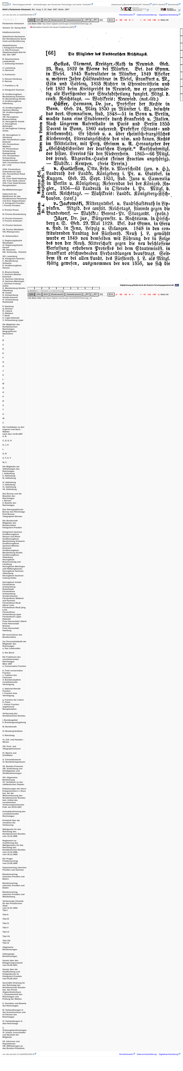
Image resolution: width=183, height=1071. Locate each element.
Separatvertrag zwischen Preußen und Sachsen (14, 868)
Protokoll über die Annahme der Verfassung (11, 822)
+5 (144, 20)
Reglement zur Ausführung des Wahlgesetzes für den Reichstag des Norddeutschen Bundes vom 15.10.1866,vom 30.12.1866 (13, 847)
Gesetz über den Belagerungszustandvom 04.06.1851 (12, 962)
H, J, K (5, 445)
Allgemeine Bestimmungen (9, 948)
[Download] (173, 4)
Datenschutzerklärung (147, 15)
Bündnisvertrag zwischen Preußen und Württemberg (13, 894)
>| (158, 20)
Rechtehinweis (126, 15)
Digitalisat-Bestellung (168, 15)
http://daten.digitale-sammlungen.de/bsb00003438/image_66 (67, 24)
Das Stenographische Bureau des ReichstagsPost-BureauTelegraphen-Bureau (13, 513)
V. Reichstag (8, 735)
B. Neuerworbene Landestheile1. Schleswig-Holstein (12, 61)
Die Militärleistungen (12, 190)
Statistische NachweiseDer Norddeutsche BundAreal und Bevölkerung (14, 38)
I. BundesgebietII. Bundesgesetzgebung (14, 721)
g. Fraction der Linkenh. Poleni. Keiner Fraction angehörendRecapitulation (13, 704)
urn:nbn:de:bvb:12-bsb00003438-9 (18, 15)
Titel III (5, 919)
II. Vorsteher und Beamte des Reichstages (14, 1004)
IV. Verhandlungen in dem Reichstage (12, 1022)
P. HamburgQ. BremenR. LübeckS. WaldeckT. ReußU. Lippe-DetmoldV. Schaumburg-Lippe (12, 313)
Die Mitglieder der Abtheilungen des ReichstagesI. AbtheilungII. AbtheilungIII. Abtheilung (11, 472)
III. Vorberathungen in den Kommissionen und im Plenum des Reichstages (14, 1013)
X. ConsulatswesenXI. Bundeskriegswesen (13, 760)
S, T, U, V (6, 458)
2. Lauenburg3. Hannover (8, 69)
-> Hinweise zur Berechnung (50, 291)
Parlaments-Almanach (13, 23)
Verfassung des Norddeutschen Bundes (13, 714)
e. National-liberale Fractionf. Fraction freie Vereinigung (11, 692)
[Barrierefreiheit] (130, 4)
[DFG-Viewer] (158, 4)
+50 (154, 20)
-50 (121, 20)
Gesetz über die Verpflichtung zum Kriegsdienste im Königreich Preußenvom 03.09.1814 (12, 974)
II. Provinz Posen (10, 210)
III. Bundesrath (9, 726)
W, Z (4, 462)
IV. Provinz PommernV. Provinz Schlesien (12, 219)
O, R (4, 453)
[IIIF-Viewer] (143, 4)
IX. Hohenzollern (10, 236)
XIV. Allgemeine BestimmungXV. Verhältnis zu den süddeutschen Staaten (13, 781)
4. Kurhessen (8, 74)
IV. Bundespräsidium (12, 731)
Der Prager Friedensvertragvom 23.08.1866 (10, 861)
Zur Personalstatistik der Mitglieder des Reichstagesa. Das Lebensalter (14, 645)
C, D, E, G (7, 440)
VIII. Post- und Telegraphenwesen (11, 747)
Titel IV (5, 923)
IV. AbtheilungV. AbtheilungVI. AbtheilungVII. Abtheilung (9, 485)
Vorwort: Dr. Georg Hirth (14, 28)
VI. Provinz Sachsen (12, 225)
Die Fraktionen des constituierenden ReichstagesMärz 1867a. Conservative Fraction (14, 661)
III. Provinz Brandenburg (14, 214)
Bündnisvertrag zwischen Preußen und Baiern (13, 876)
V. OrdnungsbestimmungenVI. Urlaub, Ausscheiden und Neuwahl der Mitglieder (14, 1032)
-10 (125, 20)
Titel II (5, 914)
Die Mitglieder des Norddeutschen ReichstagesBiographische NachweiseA (11, 330)
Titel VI (5, 932)
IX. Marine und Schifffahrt (9, 754)
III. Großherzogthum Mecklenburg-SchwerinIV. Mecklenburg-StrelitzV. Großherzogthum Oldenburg (13, 99)
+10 (149, 20)
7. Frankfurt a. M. (10, 85)
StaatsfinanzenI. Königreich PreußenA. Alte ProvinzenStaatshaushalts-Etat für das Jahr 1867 (14, 50)
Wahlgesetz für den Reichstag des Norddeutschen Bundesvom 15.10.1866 (13, 832)
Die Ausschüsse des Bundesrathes (12, 636)
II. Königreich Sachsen (13, 90)
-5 (129, 20)
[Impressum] (117, 4)
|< (116, 20)
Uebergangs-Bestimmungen (9, 955)
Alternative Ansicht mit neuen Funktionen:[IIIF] (52, 27)
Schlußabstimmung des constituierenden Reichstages (13, 813)
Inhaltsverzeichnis (11, 32)
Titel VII (6, 936)
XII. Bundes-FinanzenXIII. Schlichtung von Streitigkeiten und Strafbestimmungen (12, 769)
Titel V (5, 927)
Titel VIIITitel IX (6, 941)
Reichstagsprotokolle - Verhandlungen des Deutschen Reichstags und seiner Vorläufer (52, 4)
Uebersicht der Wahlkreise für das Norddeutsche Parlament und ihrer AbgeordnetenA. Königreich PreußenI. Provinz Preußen (14, 200)
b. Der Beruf (8, 653)
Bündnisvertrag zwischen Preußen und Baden (13, 885)
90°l (86, 20)
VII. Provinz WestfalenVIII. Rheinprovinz (13, 230)
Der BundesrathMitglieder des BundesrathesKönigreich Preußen (12, 524)
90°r (94, 20)
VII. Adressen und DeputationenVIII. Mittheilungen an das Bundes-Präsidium (13, 1044)
